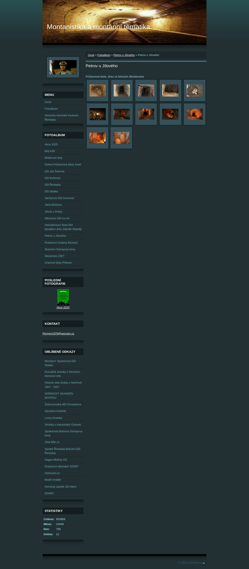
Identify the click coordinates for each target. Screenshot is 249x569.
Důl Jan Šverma (54, 171)
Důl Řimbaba (53, 184)
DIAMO (49, 493)
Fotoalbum (103, 55)
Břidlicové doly (54, 157)
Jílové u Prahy (53, 211)
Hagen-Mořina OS (56, 459)
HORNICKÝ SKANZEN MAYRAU (59, 395)
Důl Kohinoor (53, 178)
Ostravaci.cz (52, 473)
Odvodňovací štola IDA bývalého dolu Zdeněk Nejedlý (63, 227)
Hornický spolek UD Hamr (60, 486)
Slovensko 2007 (54, 256)
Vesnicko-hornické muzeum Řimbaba (61, 117)
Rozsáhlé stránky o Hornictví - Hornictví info (63, 374)
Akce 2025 (51, 144)
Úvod (91, 55)
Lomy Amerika (53, 418)
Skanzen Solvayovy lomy (60, 249)
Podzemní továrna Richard (61, 242)
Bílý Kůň (50, 151)
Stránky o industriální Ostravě (63, 424)
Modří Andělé (53, 479)
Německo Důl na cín (57, 218)
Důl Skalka (51, 191)
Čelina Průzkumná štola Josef (63, 164)
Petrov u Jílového (124, 55)
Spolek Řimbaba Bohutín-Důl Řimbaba (62, 451)
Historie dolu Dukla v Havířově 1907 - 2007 (63, 384)
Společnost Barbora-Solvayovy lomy (63, 433)
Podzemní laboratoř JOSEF (61, 466)
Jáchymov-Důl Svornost (59, 198)
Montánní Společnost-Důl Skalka (60, 363)
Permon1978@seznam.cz (58, 333)
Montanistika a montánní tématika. (99, 27)
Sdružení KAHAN (55, 411)
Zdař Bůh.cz (52, 442)
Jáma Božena (53, 204)
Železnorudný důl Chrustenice (63, 404)
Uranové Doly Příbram (58, 262)
